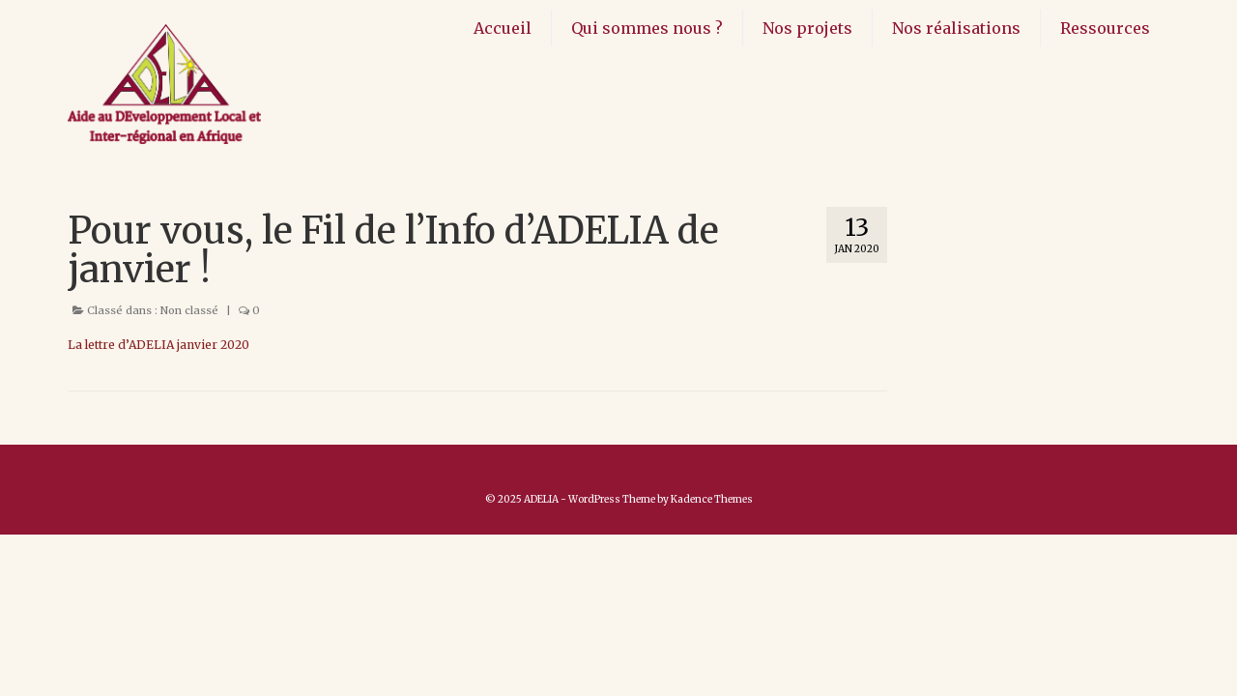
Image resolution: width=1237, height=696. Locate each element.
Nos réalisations (956, 28)
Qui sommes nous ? (647, 28)
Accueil (503, 28)
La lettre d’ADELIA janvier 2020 (158, 344)
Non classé (189, 310)
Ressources (1105, 28)
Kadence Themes (712, 499)
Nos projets (807, 28)
